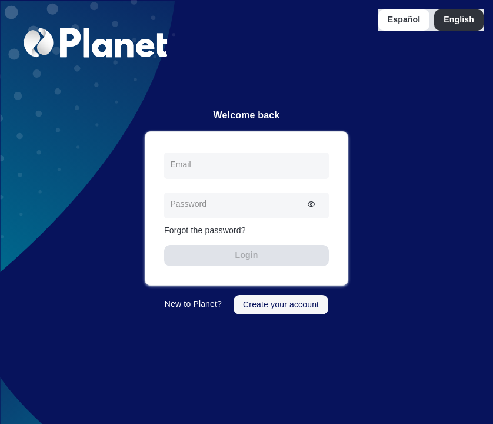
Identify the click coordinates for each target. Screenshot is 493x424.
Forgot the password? (205, 230)
